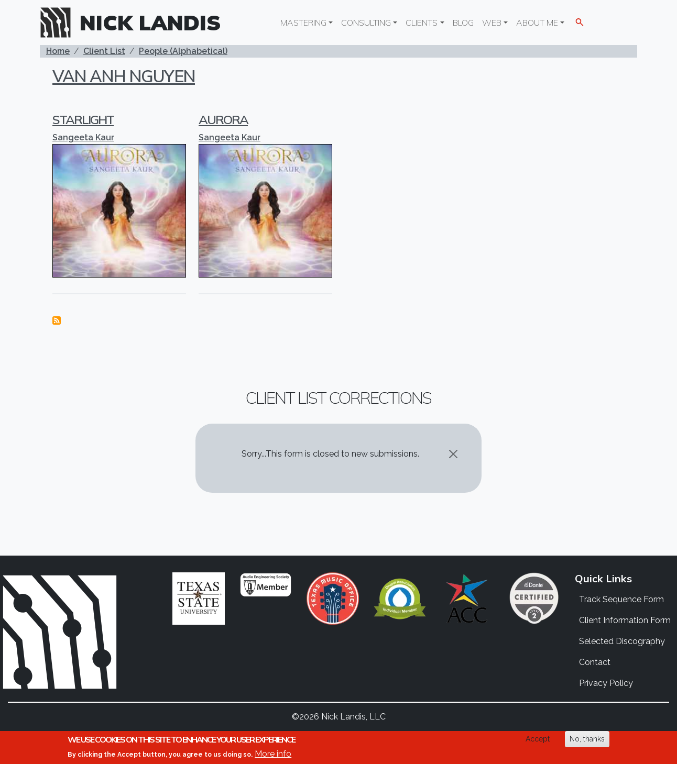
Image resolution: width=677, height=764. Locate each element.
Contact (594, 662)
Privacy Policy (606, 683)
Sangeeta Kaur (83, 137)
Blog (463, 22)
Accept (538, 739)
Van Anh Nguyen (123, 75)
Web (491, 22)
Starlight (83, 119)
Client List (104, 51)
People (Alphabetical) (183, 51)
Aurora (223, 119)
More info (273, 754)
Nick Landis (150, 22)
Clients (422, 22)
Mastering (303, 22)
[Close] (453, 454)
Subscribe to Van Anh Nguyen (56, 320)
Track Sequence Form (621, 599)
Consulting (366, 22)
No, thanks (587, 739)
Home (58, 51)
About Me (537, 22)
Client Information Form (625, 620)
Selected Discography (622, 641)
